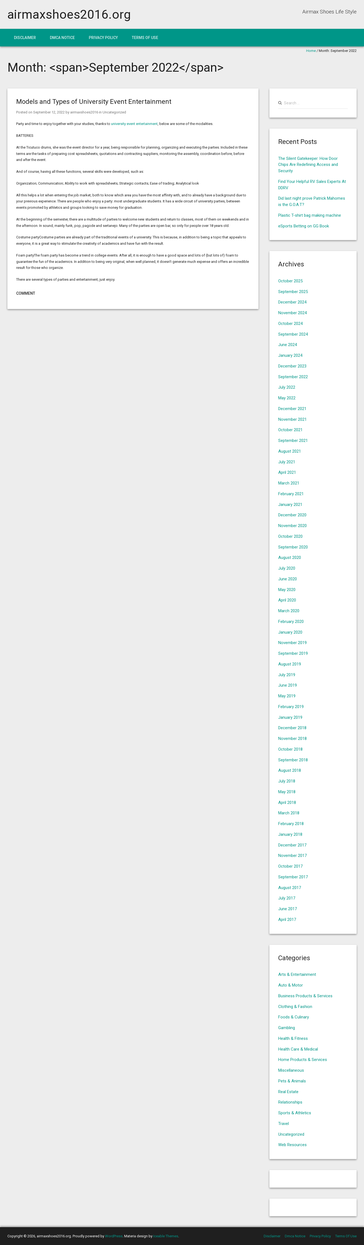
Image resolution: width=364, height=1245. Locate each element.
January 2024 (290, 355)
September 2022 (293, 376)
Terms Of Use (145, 37)
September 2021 (293, 440)
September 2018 (293, 759)
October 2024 (290, 323)
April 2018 (287, 802)
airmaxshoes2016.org (69, 14)
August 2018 (289, 770)
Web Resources (292, 1144)
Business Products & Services (305, 995)
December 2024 (292, 302)
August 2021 (289, 451)
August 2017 (289, 887)
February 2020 (291, 621)
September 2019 (293, 653)
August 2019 (289, 664)
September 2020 (293, 547)
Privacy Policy (103, 37)
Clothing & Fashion (295, 1006)
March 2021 (288, 483)
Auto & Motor (290, 985)
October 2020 (290, 536)
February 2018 (291, 823)
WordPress (114, 1236)
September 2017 (293, 876)
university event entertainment (134, 124)
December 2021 (292, 408)
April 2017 (287, 919)
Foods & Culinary (293, 1017)
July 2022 (286, 387)
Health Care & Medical (298, 1049)
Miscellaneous (291, 1070)
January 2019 (290, 717)
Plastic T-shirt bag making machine (309, 215)
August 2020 (289, 557)
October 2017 (290, 866)
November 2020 (292, 525)
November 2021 (292, 419)
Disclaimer (25, 37)
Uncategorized (114, 112)
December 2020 (292, 515)
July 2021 (286, 461)
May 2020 (286, 589)
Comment (25, 293)
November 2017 (292, 855)
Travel (283, 1123)
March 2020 (288, 610)
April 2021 (287, 472)
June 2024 (287, 344)
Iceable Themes (165, 1236)
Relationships (290, 1102)
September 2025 (293, 291)
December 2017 (292, 845)
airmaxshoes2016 (84, 112)
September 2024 (293, 334)
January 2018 (290, 834)
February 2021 (291, 493)
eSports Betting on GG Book (303, 226)
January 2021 (290, 504)
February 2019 (291, 706)
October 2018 (290, 749)
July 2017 (286, 898)
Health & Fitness (293, 1038)
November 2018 (292, 738)
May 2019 (286, 695)
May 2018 (286, 791)
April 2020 (287, 600)
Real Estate (288, 1091)
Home (311, 51)
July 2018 (286, 781)
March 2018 (288, 812)
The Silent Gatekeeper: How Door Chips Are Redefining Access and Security (308, 165)
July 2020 (286, 568)
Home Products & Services (302, 1059)
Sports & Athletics (294, 1112)
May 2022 (286, 397)
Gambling (286, 1027)
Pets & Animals (292, 1081)
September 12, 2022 (49, 112)
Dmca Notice (62, 37)
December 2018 (292, 727)
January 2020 (290, 632)
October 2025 (290, 280)
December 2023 (292, 366)
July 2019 (286, 674)
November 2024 (292, 312)
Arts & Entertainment (297, 974)
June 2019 (287, 685)
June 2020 (287, 578)
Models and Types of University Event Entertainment (93, 101)
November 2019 (292, 642)
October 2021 (290, 429)
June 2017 (287, 908)
